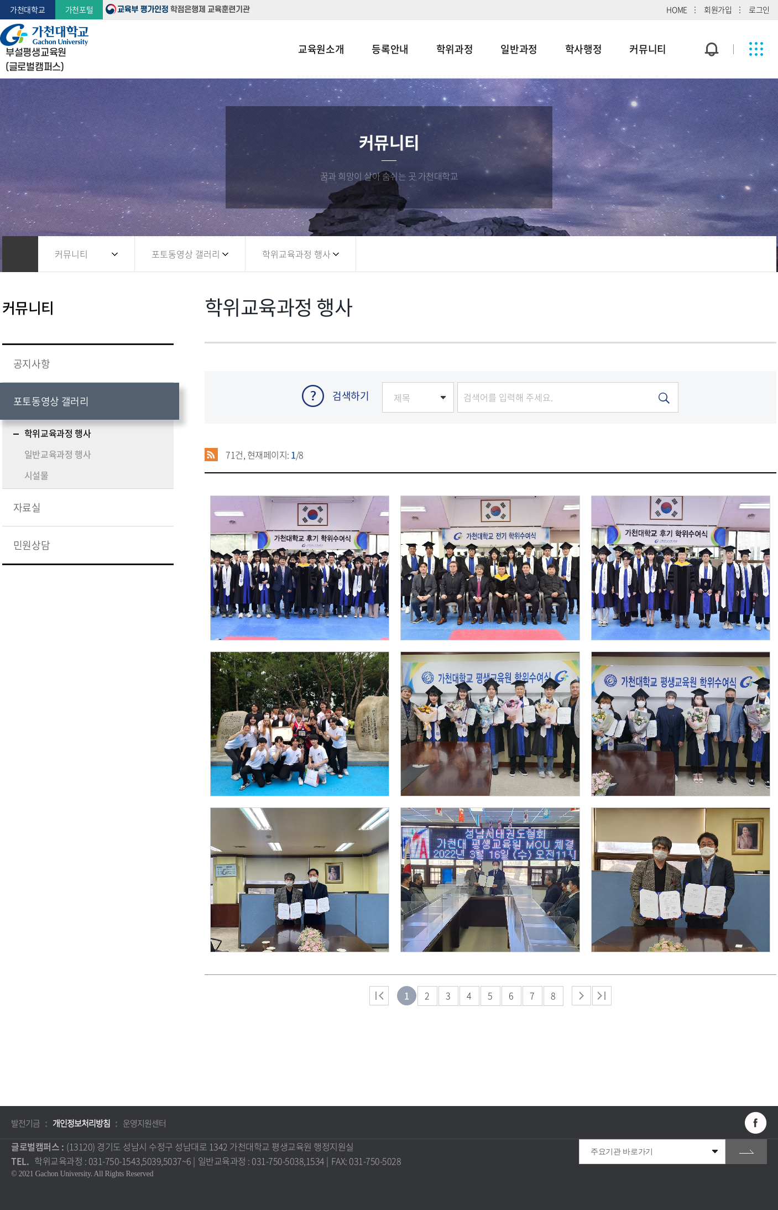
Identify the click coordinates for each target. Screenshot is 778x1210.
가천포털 (79, 9)
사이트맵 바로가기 (756, 49)
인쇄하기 (751, 254)
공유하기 (707, 254)
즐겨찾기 (729, 254)
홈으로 (20, 254)
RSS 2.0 (211, 454)
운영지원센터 (144, 1123)
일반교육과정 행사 (57, 454)
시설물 (36, 475)
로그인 (759, 9)
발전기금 (25, 1123)
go (746, 1151)
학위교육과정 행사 (296, 253)
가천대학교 (27, 9)
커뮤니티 (71, 253)
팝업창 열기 (710, 29)
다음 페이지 (581, 995)
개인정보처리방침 (81, 1123)
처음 (379, 995)
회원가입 (718, 9)
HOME (676, 9)
